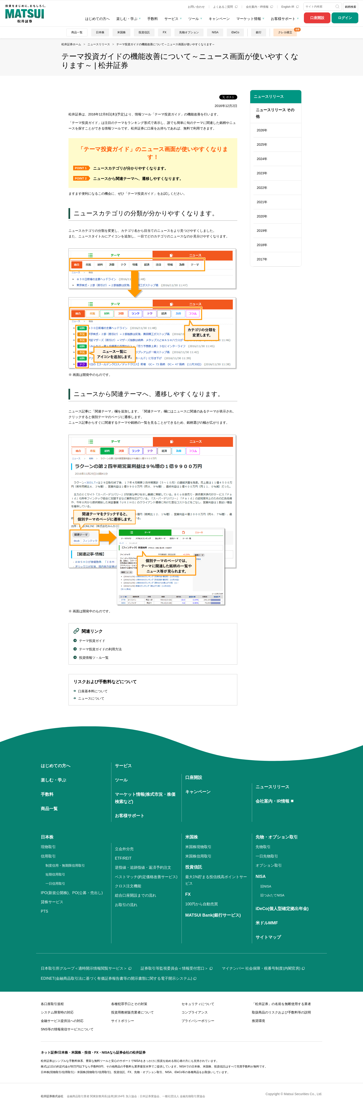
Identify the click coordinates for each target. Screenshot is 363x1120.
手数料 (152, 19)
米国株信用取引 (198, 856)
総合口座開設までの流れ (135, 895)
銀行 (258, 32)
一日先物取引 (267, 856)
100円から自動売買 (201, 904)
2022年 (262, 188)
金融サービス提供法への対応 (62, 1021)
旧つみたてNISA (272, 895)
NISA (215, 32)
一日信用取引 (55, 883)
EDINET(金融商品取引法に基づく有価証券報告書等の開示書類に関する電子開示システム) (118, 978)
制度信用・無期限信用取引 (65, 865)
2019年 (262, 230)
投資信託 (144, 32)
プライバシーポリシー (198, 1021)
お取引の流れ (126, 905)
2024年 (262, 159)
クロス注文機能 (128, 886)
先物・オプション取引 (277, 837)
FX (164, 32)
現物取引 (48, 847)
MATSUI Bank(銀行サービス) (213, 915)
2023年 (262, 173)
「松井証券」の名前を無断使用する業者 (281, 1004)
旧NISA (265, 886)
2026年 (262, 130)
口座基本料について (93, 691)
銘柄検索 (350, 6)
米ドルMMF (267, 923)
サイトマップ (268, 937)
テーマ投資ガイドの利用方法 (100, 649)
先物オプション (189, 32)
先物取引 (263, 847)
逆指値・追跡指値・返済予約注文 (143, 867)
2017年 (262, 259)
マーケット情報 (248, 19)
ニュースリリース (269, 97)
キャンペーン (219, 19)
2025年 (262, 144)
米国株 (121, 32)
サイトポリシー (122, 1021)
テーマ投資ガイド (92, 641)
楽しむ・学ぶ (126, 19)
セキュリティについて (198, 1004)
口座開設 (317, 18)
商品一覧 (77, 32)
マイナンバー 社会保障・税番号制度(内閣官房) (263, 968)
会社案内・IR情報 (259, 6)
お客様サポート (283, 19)
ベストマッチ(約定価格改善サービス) (146, 877)
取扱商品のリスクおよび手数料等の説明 (281, 1012)
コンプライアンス (195, 1012)
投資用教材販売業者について (132, 1012)
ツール (193, 19)
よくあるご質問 (225, 6)
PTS (44, 911)
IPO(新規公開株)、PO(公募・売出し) (72, 893)
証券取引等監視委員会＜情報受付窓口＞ (176, 968)
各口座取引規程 (52, 1004)
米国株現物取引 (198, 847)
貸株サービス (52, 902)
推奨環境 (258, 1021)
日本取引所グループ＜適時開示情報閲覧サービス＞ (86, 968)
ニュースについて (91, 698)
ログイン (345, 18)
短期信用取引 (55, 874)
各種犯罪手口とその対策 (129, 1004)
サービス (171, 19)
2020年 (262, 216)
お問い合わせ (196, 6)
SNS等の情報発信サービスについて (67, 1029)
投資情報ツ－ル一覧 (94, 657)
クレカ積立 (285, 32)
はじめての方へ (97, 19)
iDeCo (235, 32)
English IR (290, 6)
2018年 (262, 245)
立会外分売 (124, 849)
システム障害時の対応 (57, 1012)
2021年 (262, 202)
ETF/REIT (123, 858)
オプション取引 (269, 865)
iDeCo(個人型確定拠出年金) (282, 908)
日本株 (100, 32)
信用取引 (48, 856)
